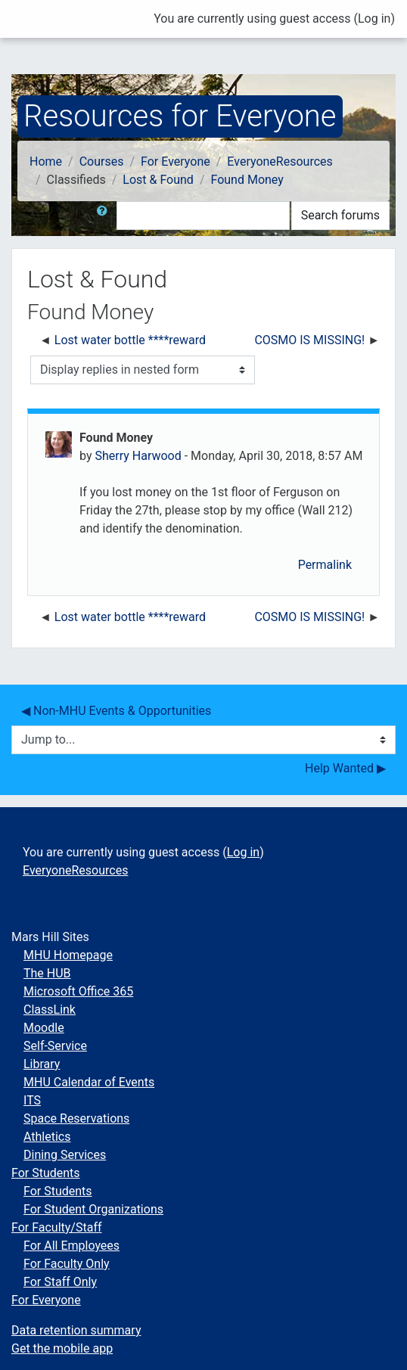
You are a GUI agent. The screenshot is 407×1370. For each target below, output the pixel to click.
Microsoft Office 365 (78, 991)
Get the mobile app (62, 1348)
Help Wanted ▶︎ (345, 768)
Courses (101, 161)
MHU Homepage (68, 955)
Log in (374, 18)
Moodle (43, 1028)
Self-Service (55, 1046)
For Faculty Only (66, 1264)
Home (46, 161)
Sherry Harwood (138, 456)
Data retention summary (76, 1330)
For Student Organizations (93, 1209)
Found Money (246, 179)
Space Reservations (76, 1118)
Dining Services (64, 1155)
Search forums (340, 215)
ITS (32, 1100)
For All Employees (71, 1245)
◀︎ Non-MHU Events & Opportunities (116, 711)
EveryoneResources (279, 161)
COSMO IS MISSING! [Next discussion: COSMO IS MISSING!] (309, 340)
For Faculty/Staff (56, 1227)
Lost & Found (158, 179)
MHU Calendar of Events (88, 1082)
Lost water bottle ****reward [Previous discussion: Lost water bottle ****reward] (130, 340)
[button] (105, 215)
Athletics (46, 1136)
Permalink (325, 565)
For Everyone (175, 161)
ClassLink (49, 1009)
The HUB (47, 973)
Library (41, 1064)
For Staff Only (60, 1282)
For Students (45, 1173)
